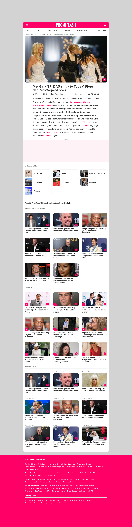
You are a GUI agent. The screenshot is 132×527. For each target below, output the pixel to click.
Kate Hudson (51, 132)
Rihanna (86, 122)
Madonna (85, 125)
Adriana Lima (48, 136)
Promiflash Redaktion (54, 94)
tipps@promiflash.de (63, 203)
